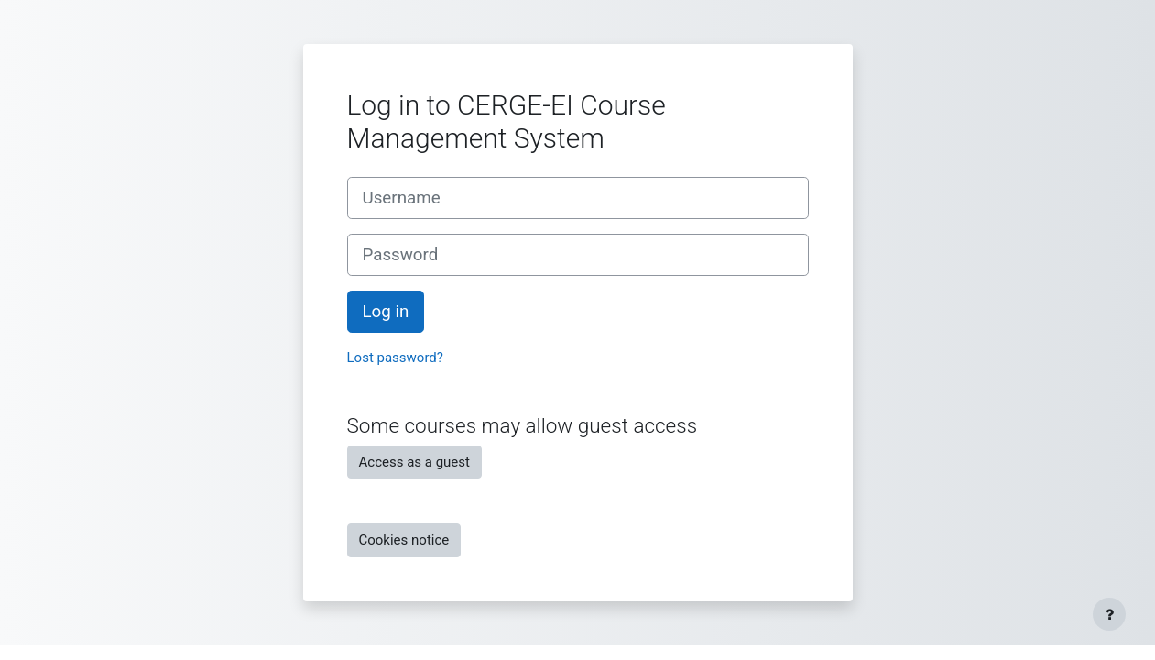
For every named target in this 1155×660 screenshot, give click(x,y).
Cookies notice (404, 540)
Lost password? (395, 357)
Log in (386, 312)
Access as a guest (414, 462)
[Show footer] (1109, 614)
